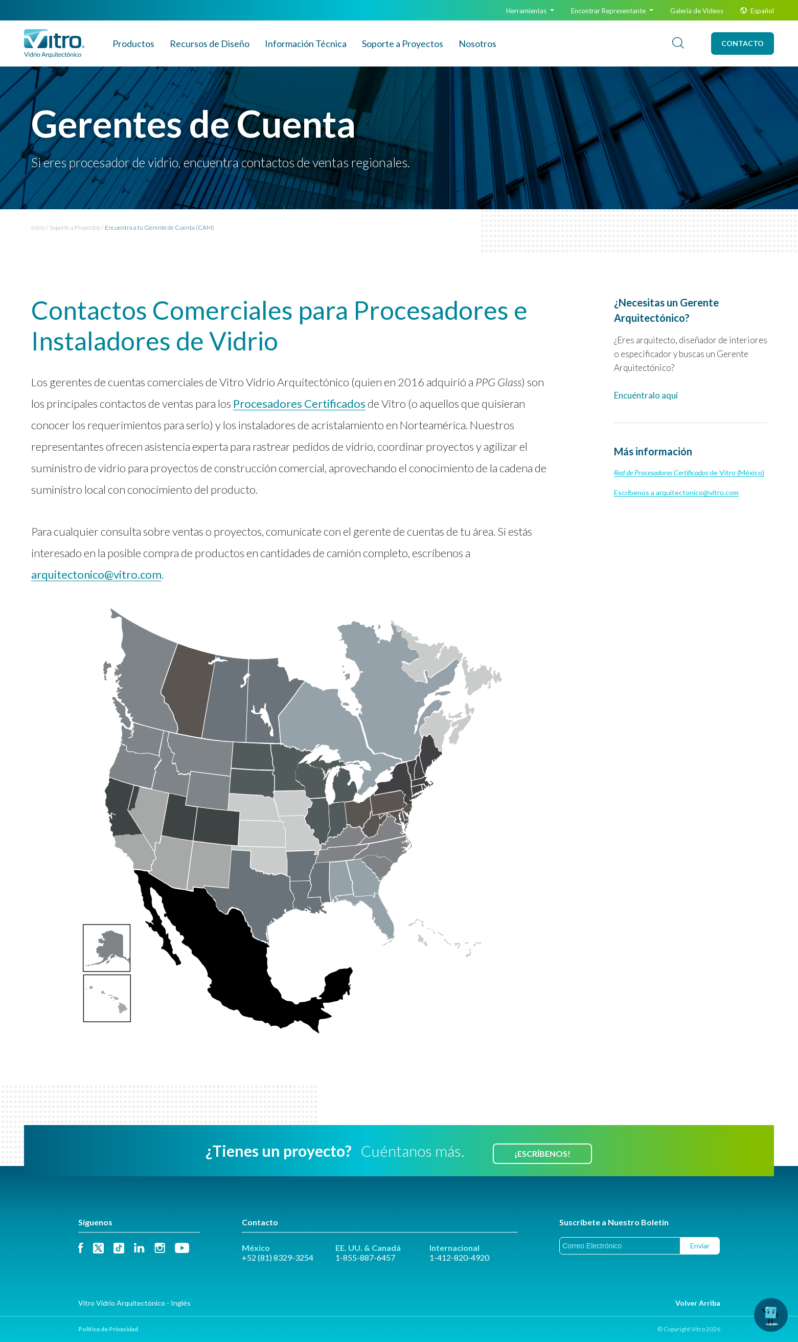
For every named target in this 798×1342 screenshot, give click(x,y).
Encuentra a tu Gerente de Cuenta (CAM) (159, 227)
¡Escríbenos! (542, 1153)
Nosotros (477, 43)
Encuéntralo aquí (646, 395)
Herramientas (530, 11)
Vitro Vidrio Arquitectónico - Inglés (134, 1303)
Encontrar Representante (612, 11)
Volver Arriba (697, 1303)
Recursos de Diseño (209, 43)
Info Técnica (306, 43)
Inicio (38, 227)
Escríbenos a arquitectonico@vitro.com (676, 492)
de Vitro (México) (689, 472)
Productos (133, 43)
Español (757, 11)
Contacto (742, 43)
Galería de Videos (696, 11)
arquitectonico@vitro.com (96, 574)
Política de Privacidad (108, 1329)
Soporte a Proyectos (402, 43)
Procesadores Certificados (299, 403)
